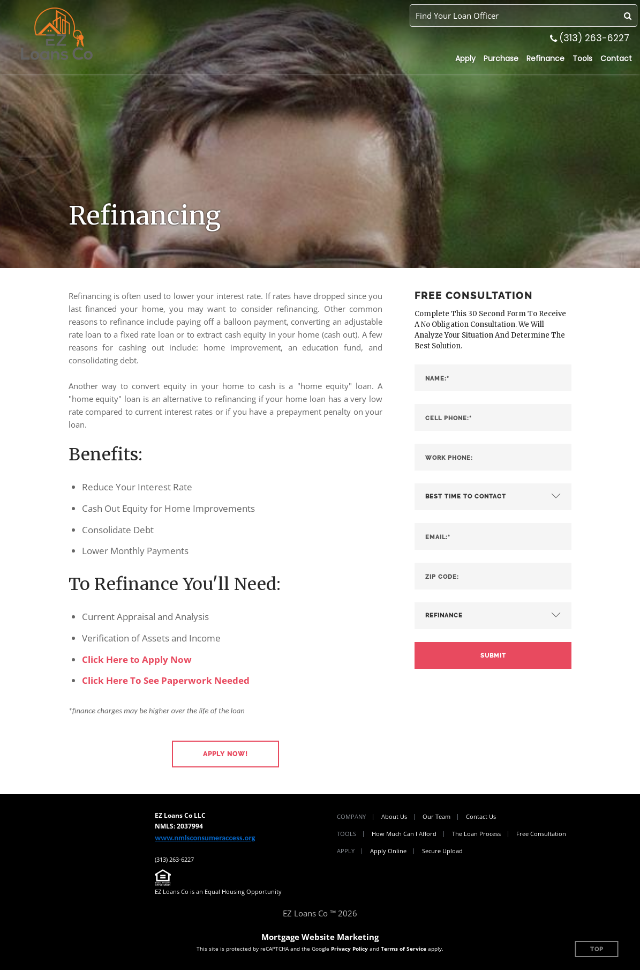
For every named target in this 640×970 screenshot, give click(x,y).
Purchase (501, 58)
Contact (616, 58)
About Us (394, 816)
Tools (582, 58)
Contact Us (481, 816)
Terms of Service (403, 948)
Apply (465, 58)
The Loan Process (476, 834)
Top (597, 949)
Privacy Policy (349, 948)
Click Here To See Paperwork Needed (166, 680)
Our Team (436, 816)
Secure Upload (442, 851)
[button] (225, 754)
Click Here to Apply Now (137, 659)
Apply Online (388, 851)
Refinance (545, 58)
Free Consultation (541, 834)
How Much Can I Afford (404, 834)
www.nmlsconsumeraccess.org (205, 837)
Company (351, 816)
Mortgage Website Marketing (320, 936)
